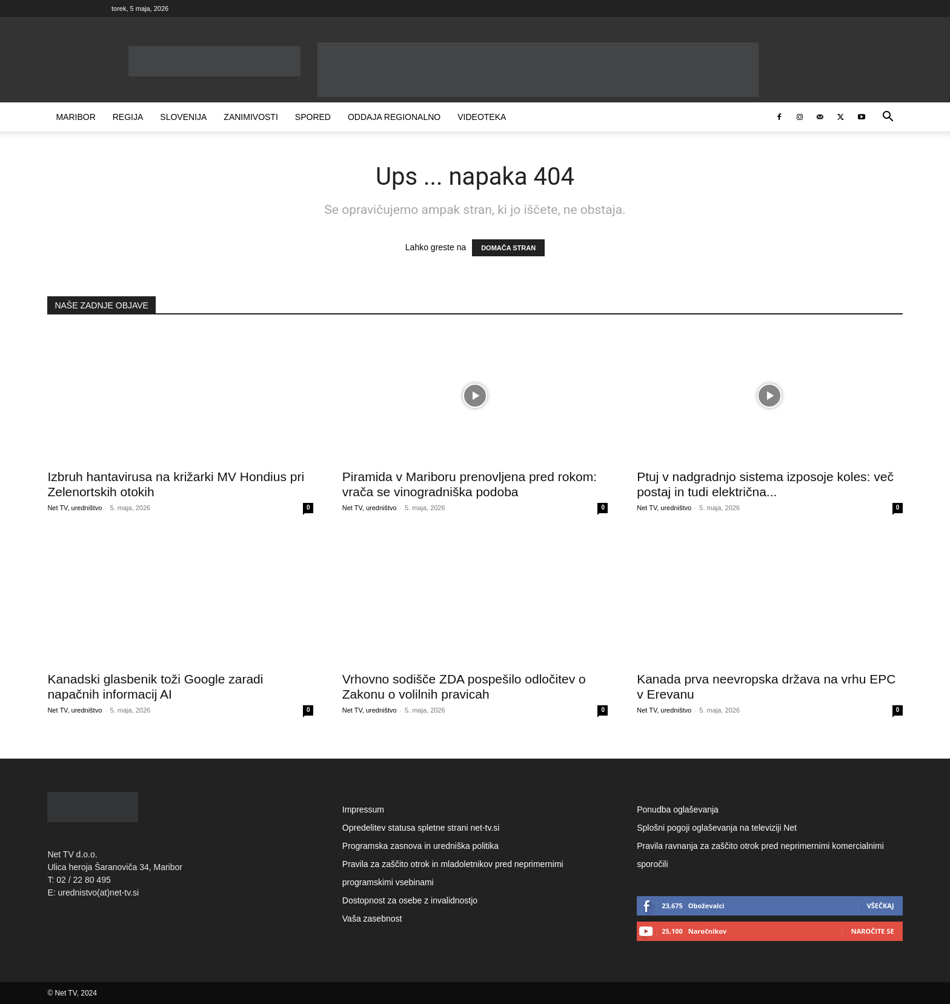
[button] (888, 118)
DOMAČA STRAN (508, 247)
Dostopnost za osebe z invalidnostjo (409, 900)
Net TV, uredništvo (74, 507)
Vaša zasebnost (372, 918)
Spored (313, 117)
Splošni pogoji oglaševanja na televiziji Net (717, 828)
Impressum (363, 809)
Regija (128, 117)
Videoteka (481, 117)
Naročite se (872, 931)
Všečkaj (880, 905)
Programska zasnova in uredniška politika (420, 846)
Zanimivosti (250, 117)
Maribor (75, 117)
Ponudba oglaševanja (678, 809)
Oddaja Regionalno (394, 117)
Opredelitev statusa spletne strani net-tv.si (421, 828)
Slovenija (183, 117)
